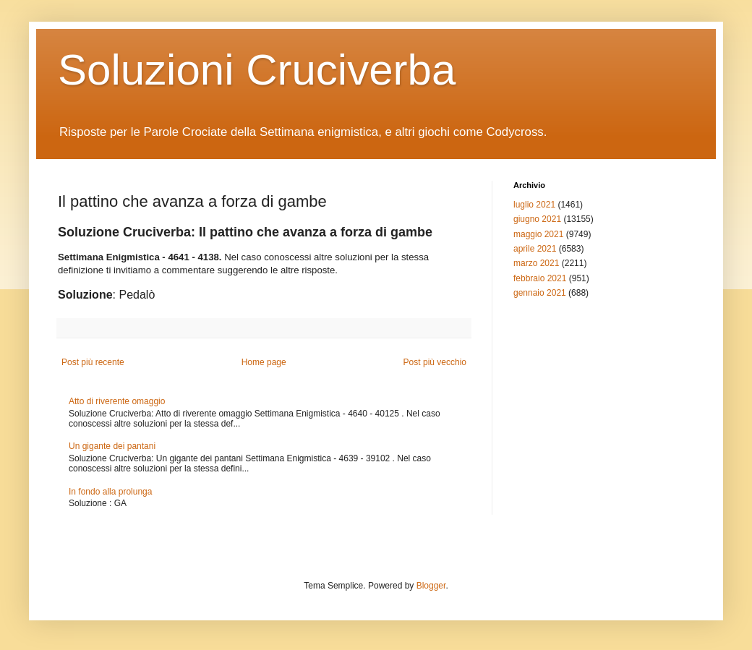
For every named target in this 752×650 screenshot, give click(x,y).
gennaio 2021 (539, 293)
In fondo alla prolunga (110, 492)
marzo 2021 (536, 263)
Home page (264, 362)
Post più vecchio (434, 362)
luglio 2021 (534, 205)
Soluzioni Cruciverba (257, 70)
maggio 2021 (538, 234)
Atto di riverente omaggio (117, 401)
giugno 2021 (537, 219)
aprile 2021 (534, 249)
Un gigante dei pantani (112, 446)
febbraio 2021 (539, 278)
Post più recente (92, 362)
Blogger (431, 586)
